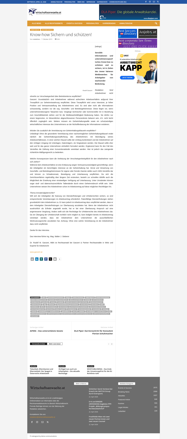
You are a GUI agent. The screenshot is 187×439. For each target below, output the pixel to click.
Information (35, 302)
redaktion (36, 39)
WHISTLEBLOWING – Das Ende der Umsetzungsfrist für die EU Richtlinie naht (99, 371)
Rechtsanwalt (64, 307)
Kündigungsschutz (96, 302)
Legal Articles (123, 407)
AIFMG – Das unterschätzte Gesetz (46, 331)
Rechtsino (49, 309)
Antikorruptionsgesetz (55, 297)
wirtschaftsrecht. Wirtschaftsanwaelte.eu (77, 314)
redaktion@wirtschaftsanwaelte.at (42, 417)
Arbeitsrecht (35, 30)
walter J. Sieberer (78, 311)
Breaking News (123, 392)
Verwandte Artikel (38, 344)
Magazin (51, 304)
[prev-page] (108, 344)
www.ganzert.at (36, 252)
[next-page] (112, 344)
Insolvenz (45, 302)
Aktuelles (33, 366)
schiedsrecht (72, 309)
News (102, 304)
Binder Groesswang (102, 297)
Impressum (90, 2)
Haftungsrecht (97, 300)
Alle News (36, 23)
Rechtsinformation (37, 309)
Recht (42, 307)
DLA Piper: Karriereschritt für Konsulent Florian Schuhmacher (93, 332)
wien (109, 311)
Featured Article (47, 30)
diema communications (39, 300)
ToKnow (34, 311)
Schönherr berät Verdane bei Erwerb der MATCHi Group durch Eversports (100, 391)
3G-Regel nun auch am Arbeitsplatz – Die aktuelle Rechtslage (69, 371)
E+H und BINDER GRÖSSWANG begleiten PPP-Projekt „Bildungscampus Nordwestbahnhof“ (100, 405)
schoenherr (97, 309)
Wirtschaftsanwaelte (38, 314)
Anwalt (68, 297)
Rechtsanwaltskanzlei (97, 307)
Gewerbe (87, 300)
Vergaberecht (66, 311)
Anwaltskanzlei (78, 297)
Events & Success (74, 23)
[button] (156, 23)
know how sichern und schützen (77, 302)
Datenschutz (102, 2)
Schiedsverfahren (84, 309)
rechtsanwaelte (51, 307)
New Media (94, 304)
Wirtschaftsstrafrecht (101, 314)
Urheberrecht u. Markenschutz (49, 311)
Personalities (69, 2)
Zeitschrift (34, 316)
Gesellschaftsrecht (76, 300)
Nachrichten (85, 304)
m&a (45, 304)
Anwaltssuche (56, 2)
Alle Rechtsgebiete (54, 23)
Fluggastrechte (62, 300)
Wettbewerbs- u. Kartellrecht (96, 311)
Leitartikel (121, 411)
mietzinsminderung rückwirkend (67, 304)
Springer (105, 309)
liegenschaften (36, 304)
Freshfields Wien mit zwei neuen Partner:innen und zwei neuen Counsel (99, 418)
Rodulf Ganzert (60, 309)
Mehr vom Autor (55, 344)
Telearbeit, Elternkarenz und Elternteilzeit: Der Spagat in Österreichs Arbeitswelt (41, 371)
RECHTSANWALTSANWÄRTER (79, 307)
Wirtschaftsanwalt (54, 314)
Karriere (61, 302)
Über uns (80, 2)
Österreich (34, 307)
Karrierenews (109, 23)
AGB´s (44, 297)
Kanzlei (53, 302)
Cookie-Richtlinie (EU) (117, 2)
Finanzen (52, 300)
